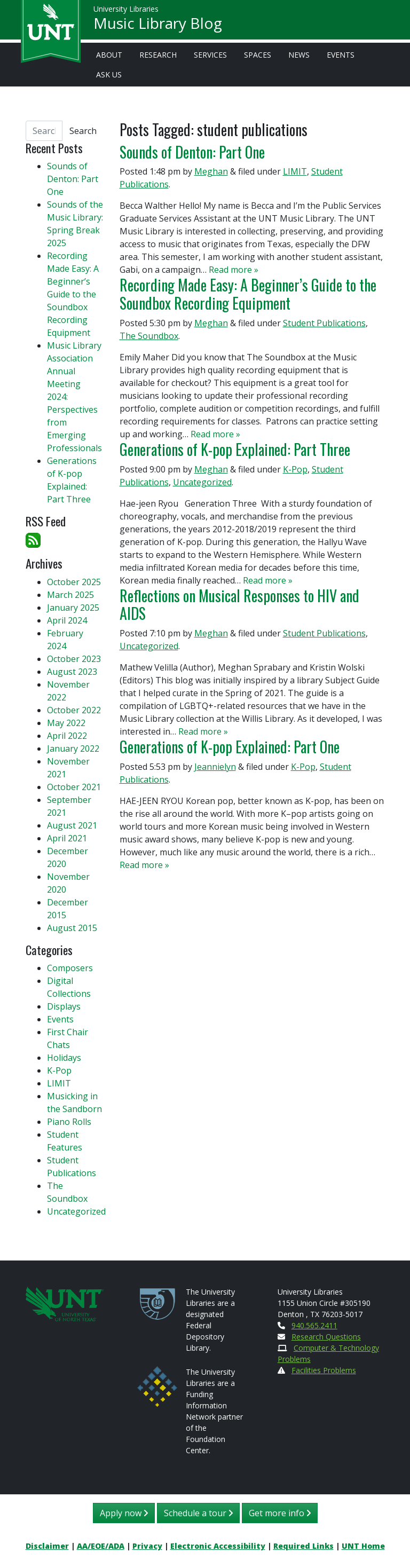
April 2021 (67, 838)
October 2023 (74, 659)
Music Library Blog (157, 24)
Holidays (64, 1057)
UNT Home (363, 1546)
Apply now (124, 1513)
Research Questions (326, 1336)
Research (158, 55)
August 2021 (72, 825)
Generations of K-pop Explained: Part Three (235, 449)
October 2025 (74, 582)
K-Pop (295, 469)
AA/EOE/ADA (100, 1546)
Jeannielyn (215, 767)
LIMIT (295, 171)
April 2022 (67, 736)
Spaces (257, 55)
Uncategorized (202, 482)
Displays (64, 1006)
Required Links (303, 1546)
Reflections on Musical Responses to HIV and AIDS (239, 604)
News (299, 55)
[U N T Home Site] (65, 1303)
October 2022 (74, 710)
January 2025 (73, 607)
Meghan (211, 171)
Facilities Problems (323, 1370)
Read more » (233, 269)
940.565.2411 (314, 1325)
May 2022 (66, 723)
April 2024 (67, 620)
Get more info (280, 1513)
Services (210, 55)
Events (340, 55)
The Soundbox (149, 336)
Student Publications (324, 323)
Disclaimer (47, 1546)
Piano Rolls (69, 1122)
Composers (70, 968)
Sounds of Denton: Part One (194, 151)
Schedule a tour (198, 1513)
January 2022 (73, 748)
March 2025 (70, 595)
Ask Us (109, 74)
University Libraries (126, 10)
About (109, 55)
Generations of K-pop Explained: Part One (230, 746)
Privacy (147, 1546)
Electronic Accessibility (217, 1546)
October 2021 (74, 787)
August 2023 (72, 671)
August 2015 (72, 928)
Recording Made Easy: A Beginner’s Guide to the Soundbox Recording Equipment (248, 293)
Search (83, 131)
